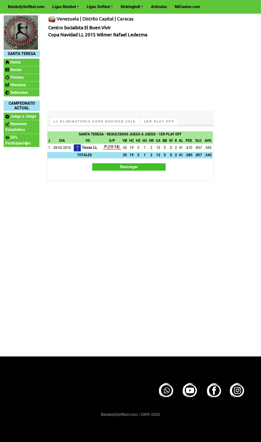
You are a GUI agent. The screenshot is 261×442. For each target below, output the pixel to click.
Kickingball (130, 6)
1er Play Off (159, 121)
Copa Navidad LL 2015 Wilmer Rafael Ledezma (97, 34)
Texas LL (85, 147)
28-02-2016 (62, 148)
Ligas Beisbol (64, 6)
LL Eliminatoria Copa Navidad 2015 (95, 121)
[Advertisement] (129, 74)
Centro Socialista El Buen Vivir (79, 27)
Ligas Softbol (98, 6)
